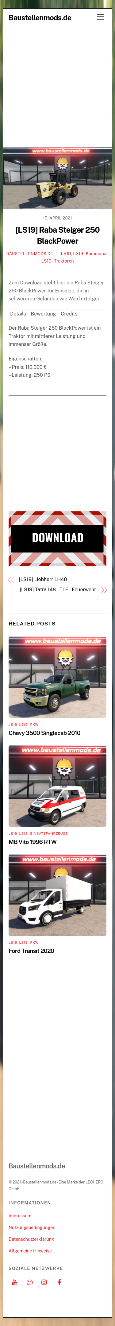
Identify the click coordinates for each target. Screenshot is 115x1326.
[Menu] (100, 17)
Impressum (20, 1215)
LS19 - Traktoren (57, 260)
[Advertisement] (57, 86)
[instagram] (44, 1281)
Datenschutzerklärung (31, 1239)
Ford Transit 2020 (31, 950)
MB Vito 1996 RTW (32, 841)
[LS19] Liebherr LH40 (43, 579)
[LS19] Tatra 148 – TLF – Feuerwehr (58, 590)
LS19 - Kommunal (90, 253)
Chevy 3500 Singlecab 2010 (44, 732)
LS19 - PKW (28, 724)
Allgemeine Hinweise (30, 1250)
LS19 (66, 253)
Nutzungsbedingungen (32, 1227)
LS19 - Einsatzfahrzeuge (43, 833)
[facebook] (59, 1281)
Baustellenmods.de (29, 253)
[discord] (30, 1281)
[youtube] (15, 1281)
